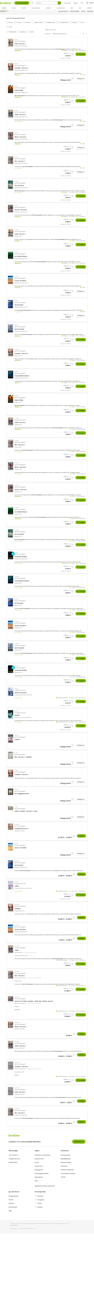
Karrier (37, 1163)
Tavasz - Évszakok (20, 848)
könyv (16, 40)
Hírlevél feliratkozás (67, 1170)
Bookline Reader (66, 1163)
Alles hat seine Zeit (21, 693)
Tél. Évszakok (19, 305)
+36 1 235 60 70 (13, 1155)
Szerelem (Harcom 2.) (21, 829)
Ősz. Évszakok (19, 186)
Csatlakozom (78, 1142)
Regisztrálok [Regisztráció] (67, 3)
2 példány (81, 874)
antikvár (17, 824)
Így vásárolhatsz (63, 12)
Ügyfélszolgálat (75, 11)
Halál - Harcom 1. (20, 44)
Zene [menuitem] (71, 8)
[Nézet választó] (83, 34)
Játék (16, 951)
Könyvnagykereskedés (42, 1174)
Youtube (38, 1207)
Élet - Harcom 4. (20, 162)
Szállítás (11, 1204)
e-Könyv (17, 230)
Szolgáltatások (13, 1196)
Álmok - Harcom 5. (20, 137)
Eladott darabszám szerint (59, 34)
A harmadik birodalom (22, 376)
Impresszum (39, 1166)
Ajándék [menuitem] (89, 8)
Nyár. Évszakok (19, 329)
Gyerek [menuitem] (14, 8)
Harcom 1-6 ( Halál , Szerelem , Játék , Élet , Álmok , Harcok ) (34, 1001)
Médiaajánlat (39, 1170)
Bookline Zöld (39, 1159)
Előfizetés (90, 11)
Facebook (39, 1196)
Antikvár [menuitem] (48, 8)
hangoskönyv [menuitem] (36, 8)
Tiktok (38, 1204)
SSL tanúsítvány (14, 1225)
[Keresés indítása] (59, 3)
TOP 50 (63, 1177)
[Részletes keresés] (32, 3)
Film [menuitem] (80, 8)
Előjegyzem (80, 79)
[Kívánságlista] (82, 3)
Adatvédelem (39, 1177)
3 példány (81, 836)
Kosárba (81, 54)
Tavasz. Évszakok (20, 281)
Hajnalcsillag (19, 91)
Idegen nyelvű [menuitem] (61, 8)
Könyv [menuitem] (4, 8)
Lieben (17, 886)
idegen (16, 689)
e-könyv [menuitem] (23, 8)
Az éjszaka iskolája (21, 557)
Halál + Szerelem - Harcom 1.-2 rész (26, 811)
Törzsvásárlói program (68, 1174)
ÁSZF (36, 1181)
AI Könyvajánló (22, 3)
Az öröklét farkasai (21, 257)
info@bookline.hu (14, 1159)
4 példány (81, 918)
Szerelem (18, 909)
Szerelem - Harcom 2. (21, 68)
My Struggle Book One (22, 794)
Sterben (17, 716)
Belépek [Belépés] (76, 3)
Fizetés (11, 1200)
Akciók (83, 11)
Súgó (10, 1211)
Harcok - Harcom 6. (21, 210)
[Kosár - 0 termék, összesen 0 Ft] (90, 3)
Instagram (39, 1200)
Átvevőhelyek (13, 1207)
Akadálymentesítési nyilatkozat (45, 1186)
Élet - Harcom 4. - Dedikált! (23, 757)
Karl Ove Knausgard (20, 41)
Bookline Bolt (13, 1163)
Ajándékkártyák (65, 1159)
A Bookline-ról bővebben (42, 1155)
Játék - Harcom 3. (20, 115)
